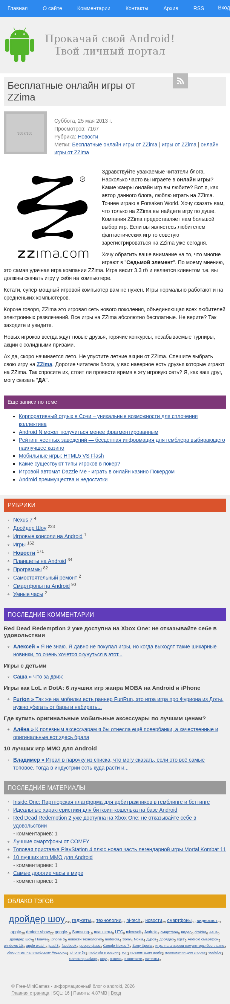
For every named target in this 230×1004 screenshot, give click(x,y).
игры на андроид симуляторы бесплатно (189, 945)
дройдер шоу (37, 919)
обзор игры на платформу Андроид (37, 952)
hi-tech (133, 920)
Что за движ (38, 677)
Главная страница (30, 993)
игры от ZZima (179, 144)
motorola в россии (104, 952)
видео (186, 932)
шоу (103, 959)
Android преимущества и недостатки (63, 479)
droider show (38, 931)
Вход (224, 8)
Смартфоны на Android (41, 586)
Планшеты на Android (39, 561)
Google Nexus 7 (116, 945)
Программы (27, 569)
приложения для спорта (185, 952)
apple (16, 931)
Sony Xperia (142, 945)
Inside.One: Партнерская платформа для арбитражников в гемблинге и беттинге (111, 802)
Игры (19, 545)
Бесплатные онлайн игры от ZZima (114, 144)
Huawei (41, 939)
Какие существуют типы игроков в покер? (69, 464)
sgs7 (180, 939)
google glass (90, 945)
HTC (119, 932)
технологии (108, 920)
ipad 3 (53, 945)
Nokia (138, 939)
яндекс (115, 959)
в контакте (133, 959)
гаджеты (81, 920)
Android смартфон (203, 939)
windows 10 (13, 945)
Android (151, 932)
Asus (213, 932)
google (61, 931)
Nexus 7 (22, 520)
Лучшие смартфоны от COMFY (51, 841)
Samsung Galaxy (83, 959)
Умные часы (28, 594)
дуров (151, 939)
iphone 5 (58, 939)
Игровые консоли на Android (48, 536)
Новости (88, 137)
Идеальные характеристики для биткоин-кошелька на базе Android (95, 810)
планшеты (103, 932)
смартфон (169, 932)
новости (153, 920)
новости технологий (85, 939)
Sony (126, 939)
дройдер (166, 939)
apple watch (36, 945)
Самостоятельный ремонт (45, 578)
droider (200, 932)
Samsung (80, 931)
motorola (112, 939)
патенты (152, 959)
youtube (215, 952)
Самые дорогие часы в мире (48, 873)
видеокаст (207, 920)
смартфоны (179, 920)
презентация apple (146, 952)
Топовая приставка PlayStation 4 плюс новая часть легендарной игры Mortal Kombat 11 (119, 849)
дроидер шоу (21, 939)
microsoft (133, 932)
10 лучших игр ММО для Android (53, 857)
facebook (68, 945)
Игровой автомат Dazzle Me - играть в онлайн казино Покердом (97, 472)
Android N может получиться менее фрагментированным (88, 432)
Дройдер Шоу (29, 528)
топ (124, 952)
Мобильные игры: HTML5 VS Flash (61, 456)
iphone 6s (78, 952)
